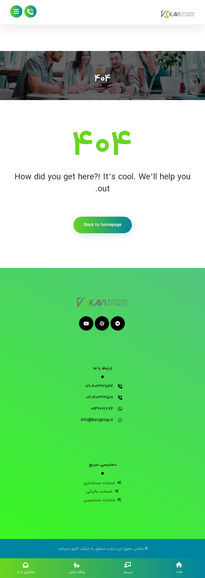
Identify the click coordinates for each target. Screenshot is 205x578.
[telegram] (118, 323)
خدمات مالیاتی (102, 491)
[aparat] (102, 323)
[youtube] (86, 323)
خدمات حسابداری (102, 483)
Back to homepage (102, 225)
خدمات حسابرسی (102, 500)
